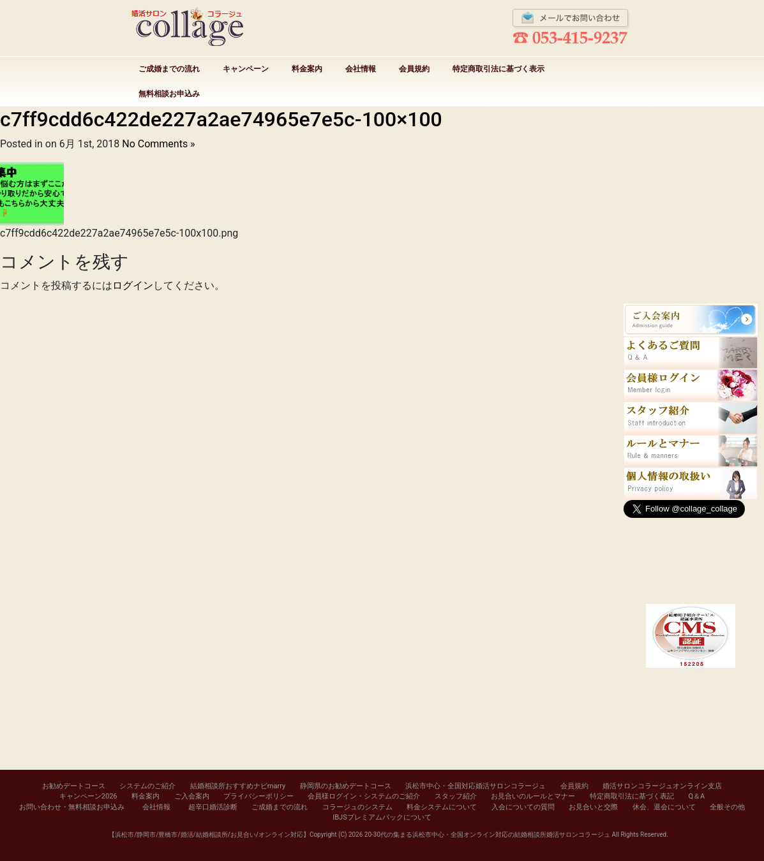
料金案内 (307, 68)
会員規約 (414, 68)
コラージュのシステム (357, 807)
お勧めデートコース (73, 786)
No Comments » (158, 144)
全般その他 (727, 807)
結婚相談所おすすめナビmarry (237, 786)
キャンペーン (246, 68)
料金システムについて (442, 807)
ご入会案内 (191, 796)
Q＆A (696, 796)
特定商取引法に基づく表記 (632, 796)
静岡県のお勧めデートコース (345, 786)
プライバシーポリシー (258, 796)
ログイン (132, 285)
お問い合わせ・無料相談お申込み (71, 807)
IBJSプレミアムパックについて (382, 817)
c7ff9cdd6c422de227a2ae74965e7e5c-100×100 (221, 119)
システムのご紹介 (147, 786)
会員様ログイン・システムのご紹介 (364, 796)
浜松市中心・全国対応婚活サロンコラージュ (475, 786)
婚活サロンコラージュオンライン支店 (662, 786)
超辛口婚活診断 (212, 807)
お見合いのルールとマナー (533, 796)
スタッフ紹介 (456, 796)
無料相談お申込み (169, 93)
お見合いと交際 (593, 807)
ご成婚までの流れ (169, 68)
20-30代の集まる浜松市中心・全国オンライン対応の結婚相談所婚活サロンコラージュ (487, 834)
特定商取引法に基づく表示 (498, 68)
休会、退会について (664, 807)
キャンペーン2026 (88, 796)
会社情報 (360, 68)
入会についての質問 (523, 807)
